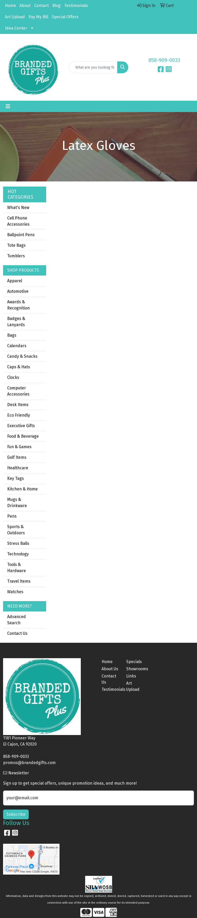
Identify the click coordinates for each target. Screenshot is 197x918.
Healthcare (17, 467)
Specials (134, 661)
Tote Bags (16, 245)
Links (131, 676)
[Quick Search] (93, 67)
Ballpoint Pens (21, 234)
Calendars (16, 345)
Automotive (17, 291)
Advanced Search (16, 619)
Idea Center (16, 28)
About (25, 5)
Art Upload (15, 16)
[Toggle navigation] (8, 106)
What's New (18, 207)
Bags (11, 335)
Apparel (14, 280)
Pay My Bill (38, 16)
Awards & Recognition (18, 304)
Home (10, 5)
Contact (41, 5)
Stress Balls (18, 543)
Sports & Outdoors (16, 529)
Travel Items (19, 581)
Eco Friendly (18, 415)
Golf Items (16, 457)
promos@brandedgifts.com (29, 762)
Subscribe (15, 814)
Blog (56, 5)
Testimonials (76, 5)
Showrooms (135, 668)
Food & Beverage (23, 436)
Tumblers (16, 255)
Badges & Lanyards (16, 321)
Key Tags (15, 478)
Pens (12, 516)
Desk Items (17, 404)
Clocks (13, 377)
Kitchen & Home (22, 488)
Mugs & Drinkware (17, 502)
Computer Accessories (18, 391)
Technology (18, 554)
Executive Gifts (21, 425)
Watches (15, 591)
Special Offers (65, 16)
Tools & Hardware (16, 567)
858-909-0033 (164, 60)
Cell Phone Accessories (18, 221)
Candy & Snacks (22, 356)
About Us (110, 668)
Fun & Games (19, 446)
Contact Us (17, 633)
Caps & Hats (18, 366)
